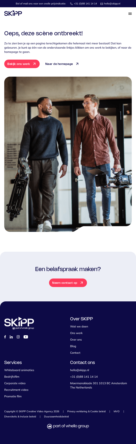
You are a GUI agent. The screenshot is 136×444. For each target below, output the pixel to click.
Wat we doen (79, 326)
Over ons (76, 339)
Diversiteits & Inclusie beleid (20, 416)
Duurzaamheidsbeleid (56, 416)
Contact (75, 352)
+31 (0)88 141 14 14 (85, 3)
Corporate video (15, 383)
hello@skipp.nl (112, 3)
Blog (73, 346)
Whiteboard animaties (19, 370)
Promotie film (13, 396)
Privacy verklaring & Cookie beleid (86, 411)
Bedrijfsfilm (11, 376)
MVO (117, 411)
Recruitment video (16, 389)
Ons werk (76, 333)
